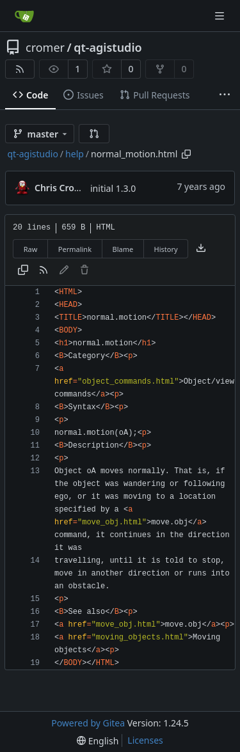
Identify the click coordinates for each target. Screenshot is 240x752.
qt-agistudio (107, 47)
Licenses (145, 740)
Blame (122, 249)
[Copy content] (23, 270)
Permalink (75, 249)
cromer (45, 47)
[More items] (224, 95)
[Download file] (201, 249)
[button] (94, 133)
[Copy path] (186, 154)
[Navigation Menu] (221, 15)
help (74, 154)
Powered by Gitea (88, 723)
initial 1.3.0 (113, 188)
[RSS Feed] (20, 69)
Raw (31, 249)
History (166, 249)
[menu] (97, 741)
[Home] (24, 15)
